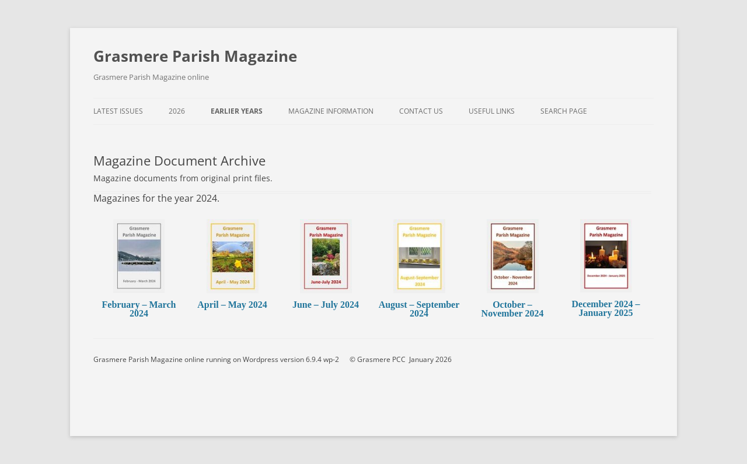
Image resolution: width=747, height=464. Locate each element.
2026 (177, 111)
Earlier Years (237, 111)
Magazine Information (331, 111)
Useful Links (492, 111)
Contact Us (421, 111)
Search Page (563, 111)
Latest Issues (118, 111)
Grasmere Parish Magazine (195, 55)
